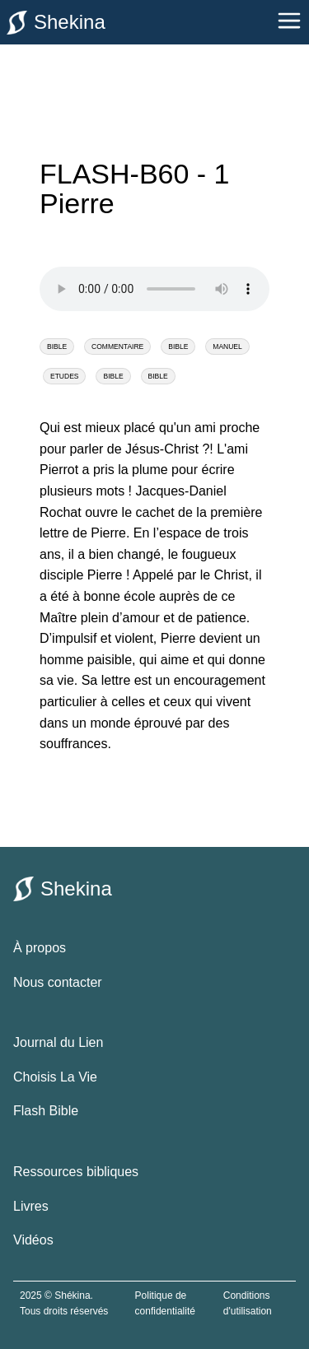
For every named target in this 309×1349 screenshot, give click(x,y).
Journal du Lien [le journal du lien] (58, 1042)
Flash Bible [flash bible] (45, 1111)
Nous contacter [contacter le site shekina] (57, 982)
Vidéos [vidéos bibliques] (33, 1240)
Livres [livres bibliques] (31, 1206)
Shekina (56, 23)
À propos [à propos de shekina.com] (39, 948)
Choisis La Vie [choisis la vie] (55, 1077)
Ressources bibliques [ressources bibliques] (75, 1172)
